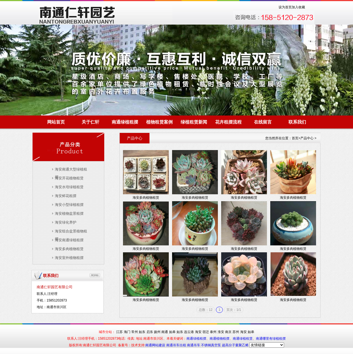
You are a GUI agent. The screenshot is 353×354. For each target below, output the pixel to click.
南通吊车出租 (176, 345)
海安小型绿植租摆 (69, 205)
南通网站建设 (155, 345)
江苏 (119, 332)
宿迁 (205, 332)
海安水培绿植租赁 (69, 187)
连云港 (189, 332)
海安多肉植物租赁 (69, 249)
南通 (164, 332)
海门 (127, 332)
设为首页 (285, 7)
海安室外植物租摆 (69, 258)
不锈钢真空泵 (211, 345)
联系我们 (297, 122)
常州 (134, 332)
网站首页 (56, 122)
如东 (142, 332)
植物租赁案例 (159, 122)
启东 (149, 332)
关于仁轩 (90, 122)
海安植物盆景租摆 (69, 213)
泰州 (213, 332)
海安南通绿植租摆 (69, 240)
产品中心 (307, 138)
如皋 (172, 332)
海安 (198, 332)
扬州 (157, 332)
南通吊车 (194, 345)
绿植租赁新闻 (194, 122)
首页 (295, 138)
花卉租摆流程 (228, 122)
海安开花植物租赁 (69, 178)
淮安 (221, 332)
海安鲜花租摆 (65, 196)
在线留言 (263, 122)
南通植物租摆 (219, 338)
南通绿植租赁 (243, 338)
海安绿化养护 (65, 222)
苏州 (235, 332)
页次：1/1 (233, 310)
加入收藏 (298, 7)
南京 (228, 332)
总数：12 (205, 310)
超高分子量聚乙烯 (235, 345)
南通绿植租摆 (125, 122)
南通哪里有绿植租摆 (271, 338)
